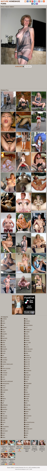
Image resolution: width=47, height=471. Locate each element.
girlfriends (4, 405)
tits (25, 420)
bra (2, 355)
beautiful (4, 334)
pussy (26, 379)
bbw (2, 329)
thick (26, 413)
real (26, 381)
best (3, 336)
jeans (3, 433)
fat (2, 394)
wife (26, 435)
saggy (26, 385)
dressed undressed (7, 381)
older (26, 353)
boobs (3, 351)
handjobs (4, 418)
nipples (26, 340)
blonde (3, 347)
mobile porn (28, 329)
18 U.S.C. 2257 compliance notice (32, 467)
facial (3, 392)
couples (3, 370)
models (26, 331)
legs (26, 318)
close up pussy (5, 368)
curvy (3, 379)
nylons (26, 347)
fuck (2, 400)
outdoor (27, 355)
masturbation (28, 325)
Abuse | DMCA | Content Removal (15, 467)
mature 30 (27, 357)
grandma (4, 409)
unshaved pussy (29, 422)
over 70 (27, 366)
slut (25, 403)
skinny (26, 400)
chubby (3, 362)
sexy (26, 392)
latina (3, 437)
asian (3, 323)
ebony (3, 385)
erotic (3, 387)
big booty (4, 338)
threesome (27, 415)
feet (2, 396)
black (3, 344)
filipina (3, 398)
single (26, 398)
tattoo (26, 411)
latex (3, 435)
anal (3, 321)
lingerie (26, 323)
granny (3, 411)
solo (26, 407)
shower (26, 396)
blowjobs (4, 349)
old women (27, 351)
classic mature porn (7, 364)
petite (26, 372)
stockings (27, 409)
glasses (3, 407)
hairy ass (4, 415)
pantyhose (27, 370)
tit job (26, 418)
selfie (26, 387)
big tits (3, 340)
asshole (3, 327)
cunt (3, 377)
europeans (4, 390)
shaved (26, 394)
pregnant (27, 375)
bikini (3, 342)
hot (2, 424)
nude (26, 344)
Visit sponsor (28, 66)
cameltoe (4, 359)
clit (2, 366)
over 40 (27, 359)
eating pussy (5, 383)
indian (3, 428)
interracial (4, 431)
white (26, 433)
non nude (27, 342)
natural (26, 338)
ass (2, 325)
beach (3, 331)
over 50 (27, 362)
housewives (5, 426)
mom (26, 334)
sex (25, 390)
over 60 (27, 364)
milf (25, 327)
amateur (4, 318)
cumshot (4, 375)
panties (26, 368)
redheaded (27, 383)
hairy (3, 413)
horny (3, 422)
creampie (4, 372)
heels (3, 420)
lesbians (27, 321)
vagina (26, 426)
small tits (27, 405)
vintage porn (28, 428)
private (26, 377)
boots (3, 353)
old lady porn (28, 349)
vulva (26, 431)
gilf (2, 403)
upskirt (26, 424)
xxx (25, 437)
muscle (26, 336)
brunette (4, 357)
